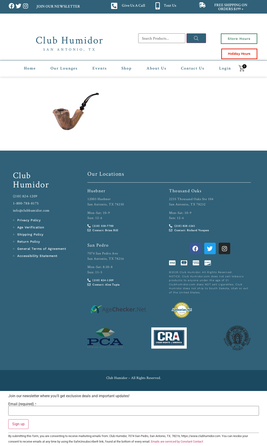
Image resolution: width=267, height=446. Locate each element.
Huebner (96, 190)
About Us (156, 68)
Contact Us (192, 68)
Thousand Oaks (185, 190)
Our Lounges (64, 68)
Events (99, 68)
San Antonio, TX (69, 49)
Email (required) (22, 403)
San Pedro (98, 245)
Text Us (170, 6)
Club (22, 175)
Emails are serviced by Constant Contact (177, 441)
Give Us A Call (133, 6)
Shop (126, 68)
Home (30, 68)
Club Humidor (69, 40)
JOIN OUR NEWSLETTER (58, 7)
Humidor (31, 184)
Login (225, 68)
